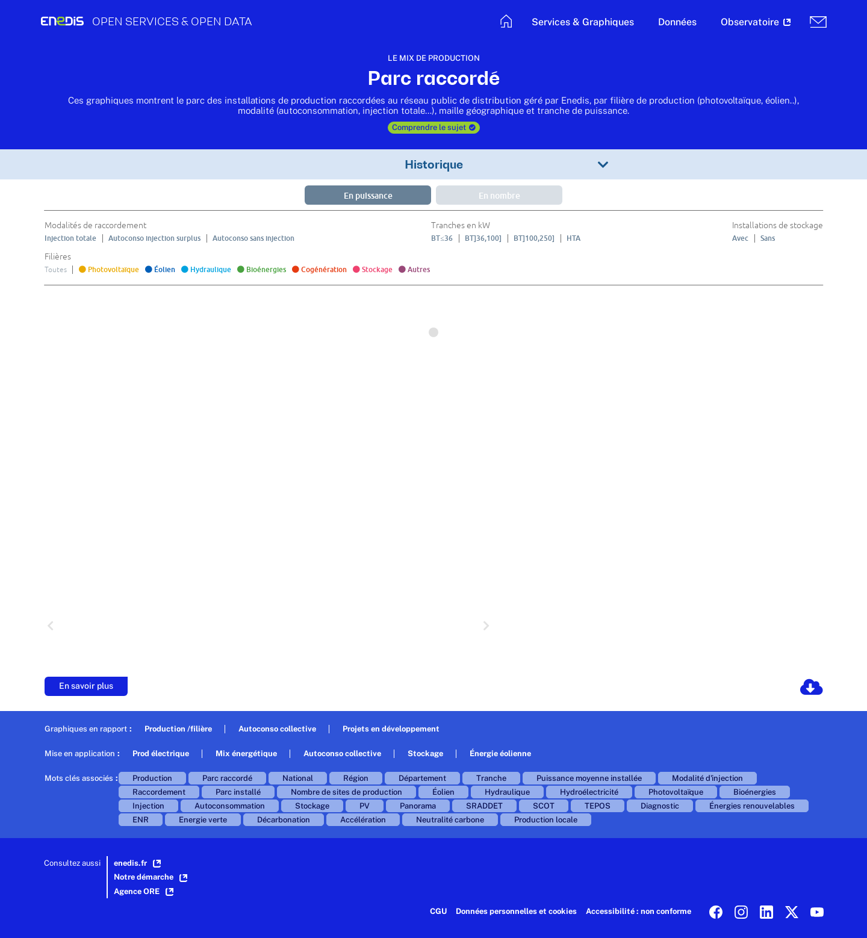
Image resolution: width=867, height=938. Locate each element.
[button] (583, 23)
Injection (148, 805)
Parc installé (238, 792)
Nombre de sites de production (346, 792)
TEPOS (598, 805)
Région (355, 778)
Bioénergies (754, 792)
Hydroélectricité (589, 792)
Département (422, 778)
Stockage (425, 753)
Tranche (491, 778)
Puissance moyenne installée (589, 778)
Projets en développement (391, 728)
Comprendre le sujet (434, 127)
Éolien (443, 792)
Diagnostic (660, 805)
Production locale (545, 819)
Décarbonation (283, 819)
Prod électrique (160, 753)
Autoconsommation (229, 805)
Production (152, 778)
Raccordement (158, 792)
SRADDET (484, 805)
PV (364, 805)
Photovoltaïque (675, 792)
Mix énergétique (246, 753)
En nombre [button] (499, 195)
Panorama (418, 805)
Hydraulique (507, 792)
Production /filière (178, 728)
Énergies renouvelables (752, 805)
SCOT (544, 805)
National (297, 778)
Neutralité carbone (450, 819)
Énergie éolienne (500, 753)
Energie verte (203, 819)
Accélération (363, 819)
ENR (140, 819)
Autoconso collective (277, 728)
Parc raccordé (227, 778)
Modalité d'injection (707, 778)
